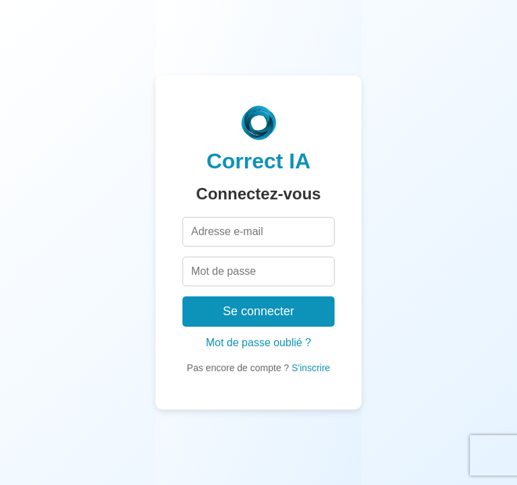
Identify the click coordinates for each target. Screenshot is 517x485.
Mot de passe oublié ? (259, 342)
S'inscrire (310, 367)
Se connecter (258, 311)
